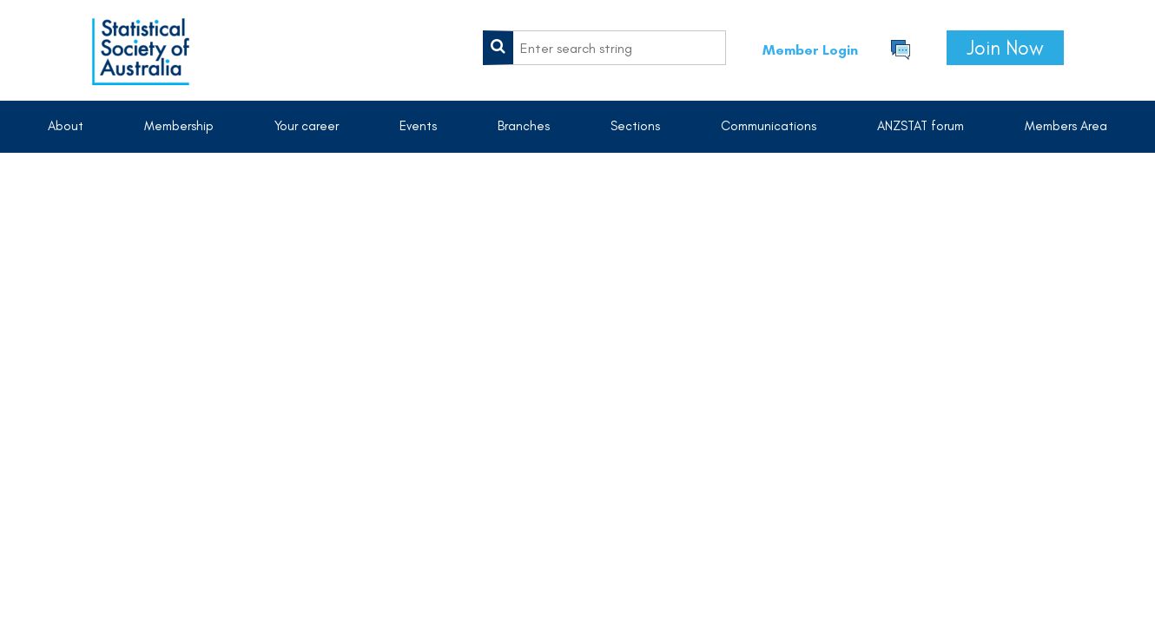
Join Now (1005, 48)
